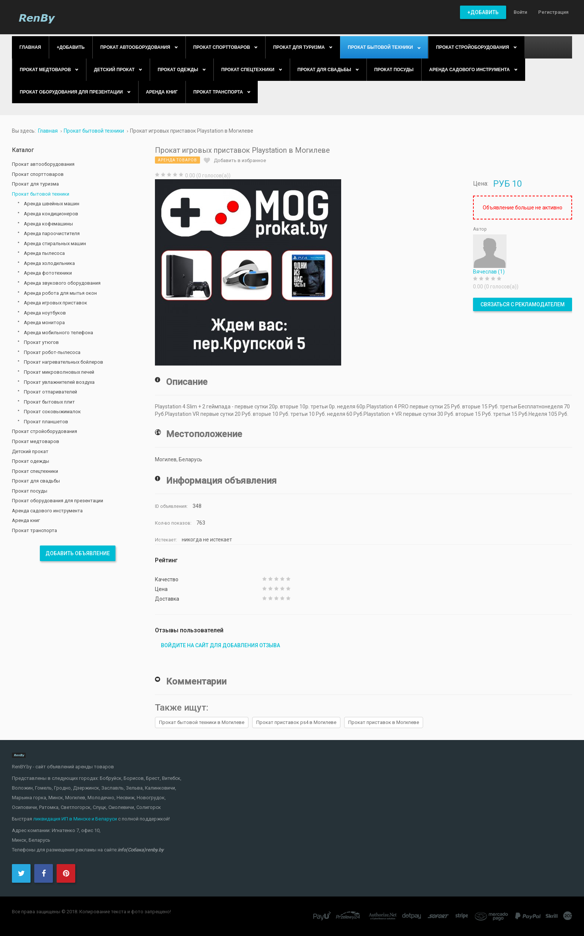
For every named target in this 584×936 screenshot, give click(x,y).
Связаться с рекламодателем (522, 304)
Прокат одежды (30, 461)
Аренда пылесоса (44, 253)
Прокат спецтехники (35, 471)
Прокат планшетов (46, 421)
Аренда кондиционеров (51, 213)
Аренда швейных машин (51, 203)
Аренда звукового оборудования (62, 283)
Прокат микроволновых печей (59, 372)
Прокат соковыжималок (52, 411)
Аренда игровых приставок (55, 303)
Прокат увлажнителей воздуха (59, 382)
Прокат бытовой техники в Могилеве (201, 722)
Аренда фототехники (48, 273)
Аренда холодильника (49, 263)
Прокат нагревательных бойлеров (63, 362)
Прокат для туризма (35, 184)
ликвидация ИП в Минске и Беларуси (75, 819)
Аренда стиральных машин (55, 243)
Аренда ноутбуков (45, 313)
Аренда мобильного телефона (58, 332)
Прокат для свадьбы (36, 481)
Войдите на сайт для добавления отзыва (220, 645)
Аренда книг (26, 520)
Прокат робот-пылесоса (52, 352)
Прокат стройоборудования (44, 431)
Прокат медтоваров (35, 441)
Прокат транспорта (34, 530)
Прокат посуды (29, 491)
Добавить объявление (77, 553)
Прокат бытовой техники (40, 194)
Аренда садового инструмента (47, 510)
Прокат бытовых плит (49, 402)
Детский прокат (30, 451)
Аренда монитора (44, 322)
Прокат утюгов (41, 342)
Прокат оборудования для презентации (57, 500)
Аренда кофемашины (48, 224)
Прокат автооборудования (43, 164)
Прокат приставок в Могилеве (383, 722)
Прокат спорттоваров (38, 174)
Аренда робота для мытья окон (60, 293)
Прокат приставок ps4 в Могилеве (296, 722)
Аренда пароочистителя (52, 233)
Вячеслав (489, 272)
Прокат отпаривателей (50, 392)
